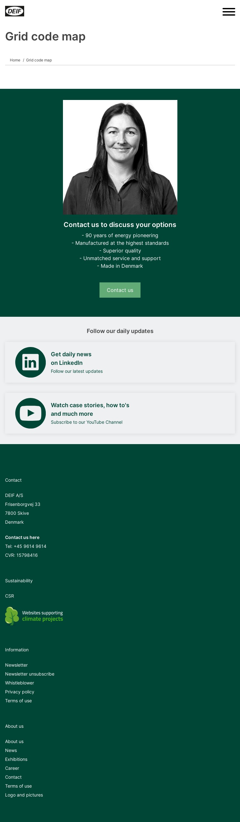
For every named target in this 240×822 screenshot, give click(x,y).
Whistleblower (19, 682)
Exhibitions (16, 759)
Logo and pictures (24, 794)
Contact (13, 777)
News (11, 750)
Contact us (120, 290)
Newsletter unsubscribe (29, 674)
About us (14, 741)
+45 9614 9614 (30, 546)
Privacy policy (19, 691)
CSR (9, 596)
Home (15, 60)
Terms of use (18, 700)
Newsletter (16, 665)
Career (12, 768)
